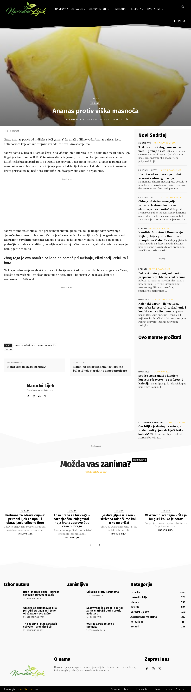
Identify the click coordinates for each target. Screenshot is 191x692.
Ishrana (95, 98)
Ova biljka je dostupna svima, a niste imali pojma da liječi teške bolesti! (160, 430)
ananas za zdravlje (47, 345)
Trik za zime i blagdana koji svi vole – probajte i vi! (40, 625)
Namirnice (143, 300)
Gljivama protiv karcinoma (102, 591)
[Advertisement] (67, 203)
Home (7, 130)
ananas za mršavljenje (24, 345)
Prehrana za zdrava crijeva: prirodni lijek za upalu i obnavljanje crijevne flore (25, 518)
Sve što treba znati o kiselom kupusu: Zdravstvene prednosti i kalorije (160, 379)
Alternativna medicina (150, 422)
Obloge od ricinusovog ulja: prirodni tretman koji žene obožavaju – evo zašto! (157, 205)
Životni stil (145, 143)
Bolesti (142, 228)
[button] (182, 6)
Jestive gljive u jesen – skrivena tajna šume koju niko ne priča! (118, 518)
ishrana (8, 349)
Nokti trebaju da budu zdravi (26, 366)
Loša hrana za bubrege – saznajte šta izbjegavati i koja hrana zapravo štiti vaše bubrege (72, 520)
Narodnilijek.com (25, 688)
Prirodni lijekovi (147, 170)
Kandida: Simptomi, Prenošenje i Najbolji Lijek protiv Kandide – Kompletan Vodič (161, 236)
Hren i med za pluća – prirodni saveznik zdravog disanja (41, 593)
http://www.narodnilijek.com (39, 390)
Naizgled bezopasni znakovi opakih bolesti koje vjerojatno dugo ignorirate (100, 368)
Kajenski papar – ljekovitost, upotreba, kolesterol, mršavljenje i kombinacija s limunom (162, 307)
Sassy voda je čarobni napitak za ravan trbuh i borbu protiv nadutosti (104, 610)
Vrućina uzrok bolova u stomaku (100, 625)
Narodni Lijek (76, 119)
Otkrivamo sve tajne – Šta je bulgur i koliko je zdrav (166, 517)
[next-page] (99, 544)
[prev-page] (91, 544)
